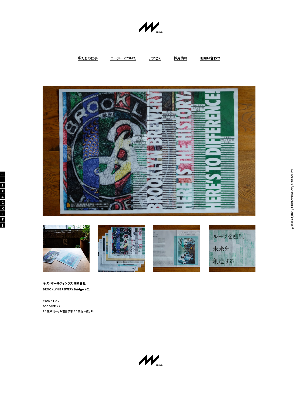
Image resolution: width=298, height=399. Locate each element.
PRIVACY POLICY (292, 198)
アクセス (155, 57)
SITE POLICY (292, 177)
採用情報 (180, 57)
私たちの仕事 (88, 57)
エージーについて (123, 57)
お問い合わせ (210, 57)
